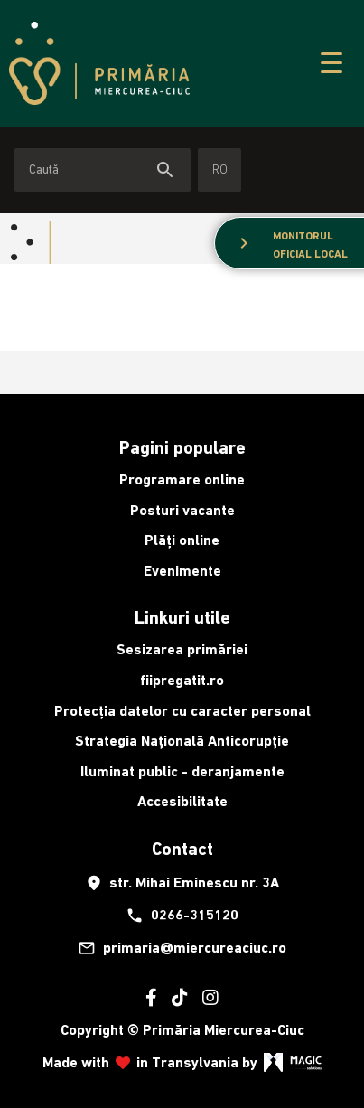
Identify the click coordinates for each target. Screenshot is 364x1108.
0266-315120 (182, 915)
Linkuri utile (182, 617)
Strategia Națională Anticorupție (182, 740)
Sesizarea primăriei (182, 649)
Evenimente (182, 570)
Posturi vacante (182, 510)
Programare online (182, 479)
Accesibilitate (182, 801)
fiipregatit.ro (182, 680)
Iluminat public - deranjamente (182, 771)
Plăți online (182, 540)
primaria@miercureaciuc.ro (182, 948)
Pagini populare (182, 447)
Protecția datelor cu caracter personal (182, 710)
